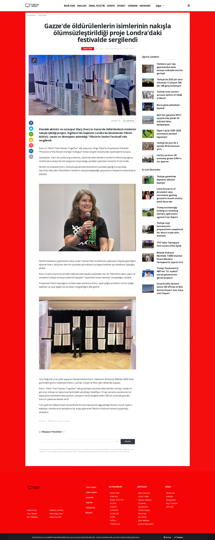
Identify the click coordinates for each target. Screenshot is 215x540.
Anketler (169, 496)
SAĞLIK (113, 520)
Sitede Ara (170, 493)
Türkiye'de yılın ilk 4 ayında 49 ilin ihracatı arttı (168, 146)
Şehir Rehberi (143, 520)
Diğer (159, 5)
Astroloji (169, 506)
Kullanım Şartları (56, 510)
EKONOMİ (145, 5)
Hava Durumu (144, 493)
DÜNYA (111, 5)
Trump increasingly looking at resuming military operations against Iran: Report (167, 212)
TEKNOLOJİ (115, 524)
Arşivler (87, 502)
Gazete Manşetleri (146, 524)
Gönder (128, 441)
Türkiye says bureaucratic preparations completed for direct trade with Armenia (170, 229)
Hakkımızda (32, 510)
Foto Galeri (89, 487)
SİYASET (121, 5)
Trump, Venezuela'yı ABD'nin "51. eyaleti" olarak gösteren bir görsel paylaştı (167, 273)
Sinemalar (142, 513)
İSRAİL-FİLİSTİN (97, 5)
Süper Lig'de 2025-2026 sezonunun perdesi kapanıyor (169, 133)
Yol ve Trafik (143, 496)
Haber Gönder (55, 517)
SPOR (112, 517)
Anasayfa (32, 15)
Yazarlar (87, 497)
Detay (167, 537)
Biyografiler (171, 500)
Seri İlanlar (142, 517)
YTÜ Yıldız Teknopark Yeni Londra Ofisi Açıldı (169, 244)
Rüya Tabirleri (172, 503)
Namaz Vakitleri (144, 500)
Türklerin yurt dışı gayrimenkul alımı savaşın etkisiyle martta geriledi (170, 68)
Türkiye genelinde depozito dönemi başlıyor (166, 179)
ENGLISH (82, 5)
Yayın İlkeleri (32, 513)
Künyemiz (88, 507)
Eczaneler (142, 503)
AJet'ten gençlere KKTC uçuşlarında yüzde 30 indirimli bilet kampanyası (169, 119)
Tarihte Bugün (144, 510)
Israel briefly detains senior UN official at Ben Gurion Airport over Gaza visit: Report (170, 288)
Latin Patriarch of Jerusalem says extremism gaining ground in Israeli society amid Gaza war (169, 195)
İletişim (87, 512)
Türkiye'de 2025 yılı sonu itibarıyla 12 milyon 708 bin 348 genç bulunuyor (170, 82)
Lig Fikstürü (143, 506)
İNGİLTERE (69, 5)
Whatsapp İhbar (56, 513)
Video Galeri (89, 492)
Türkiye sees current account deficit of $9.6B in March (169, 95)
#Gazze (42, 421)
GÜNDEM (133, 5)
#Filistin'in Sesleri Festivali (59, 421)
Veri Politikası (32, 517)
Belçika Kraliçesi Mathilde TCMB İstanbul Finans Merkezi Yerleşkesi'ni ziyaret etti (170, 257)
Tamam (178, 537)
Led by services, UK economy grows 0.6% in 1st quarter (169, 158)
